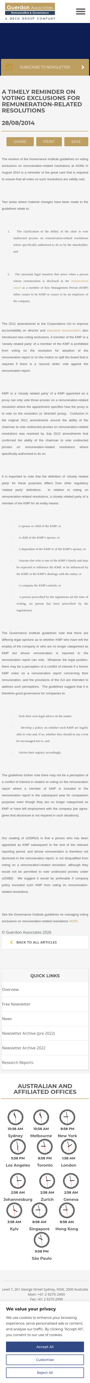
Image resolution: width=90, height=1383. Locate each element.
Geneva (71, 1193)
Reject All (45, 1373)
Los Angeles (18, 1162)
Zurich (47, 1193)
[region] (45, 1342)
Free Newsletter (16, 1004)
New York (67, 1136)
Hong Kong (66, 1219)
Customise (45, 1360)
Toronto (45, 1162)
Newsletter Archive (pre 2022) (28, 1033)
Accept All (45, 1347)
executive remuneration (64, 330)
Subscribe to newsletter (45, 70)
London (68, 1162)
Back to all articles (33, 942)
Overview (10, 989)
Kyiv (14, 1219)
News (7, 1018)
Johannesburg (17, 1193)
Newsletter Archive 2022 (23, 1048)
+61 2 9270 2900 (51, 1280)
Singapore (39, 1219)
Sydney (15, 1136)
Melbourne (41, 1136)
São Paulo (42, 1245)
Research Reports (17, 1062)
